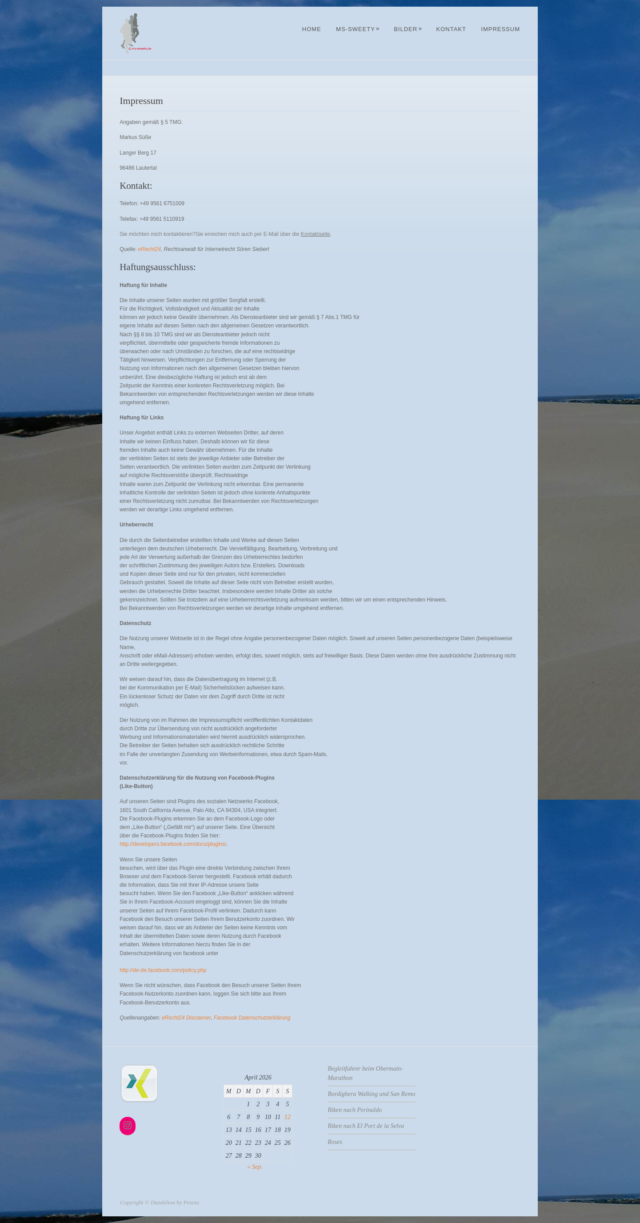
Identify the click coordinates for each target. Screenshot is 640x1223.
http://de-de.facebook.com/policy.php (163, 970)
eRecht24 (149, 249)
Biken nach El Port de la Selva (366, 1126)
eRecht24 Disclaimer (186, 1018)
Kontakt (451, 29)
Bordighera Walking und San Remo (371, 1094)
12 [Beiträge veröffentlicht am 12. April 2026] (287, 1117)
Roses (335, 1142)
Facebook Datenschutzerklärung (252, 1018)
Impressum (500, 29)
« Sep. (255, 1166)
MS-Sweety (358, 29)
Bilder (408, 29)
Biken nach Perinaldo (355, 1110)
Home (311, 29)
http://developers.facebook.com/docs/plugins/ (173, 844)
